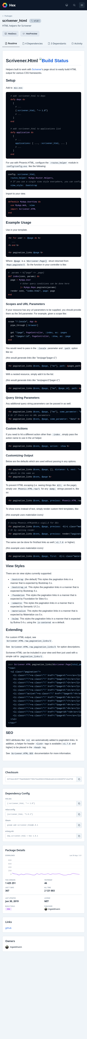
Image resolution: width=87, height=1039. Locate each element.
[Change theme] (67, 5)
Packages (7, 16)
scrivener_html (14, 20)
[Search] (74, 5)
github (8, 928)
